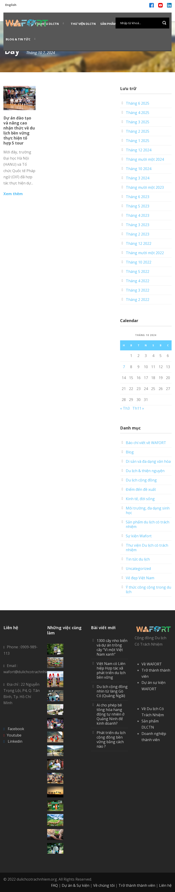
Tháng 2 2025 (137, 131)
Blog (130, 452)
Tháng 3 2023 (137, 224)
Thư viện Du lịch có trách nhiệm (147, 547)
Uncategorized (138, 568)
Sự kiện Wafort (139, 535)
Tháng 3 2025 (137, 121)
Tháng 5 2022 (137, 271)
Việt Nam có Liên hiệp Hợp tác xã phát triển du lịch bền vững (111, 670)
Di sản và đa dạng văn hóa (148, 461)
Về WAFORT (152, 664)
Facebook (16, 728)
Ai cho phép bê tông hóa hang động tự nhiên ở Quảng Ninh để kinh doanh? (110, 714)
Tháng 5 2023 (137, 206)
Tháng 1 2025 (137, 140)
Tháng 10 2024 (138, 168)
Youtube (14, 735)
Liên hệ (165, 885)
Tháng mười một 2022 (145, 252)
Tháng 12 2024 (138, 150)
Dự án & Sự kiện (75, 885)
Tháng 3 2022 (137, 290)
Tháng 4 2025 (137, 112)
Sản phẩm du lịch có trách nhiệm (147, 524)
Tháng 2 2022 (137, 299)
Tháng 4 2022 (137, 280)
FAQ (54, 885)
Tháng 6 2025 (137, 103)
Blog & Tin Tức (18, 39)
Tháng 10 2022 (138, 262)
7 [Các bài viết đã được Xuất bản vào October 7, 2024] (124, 366)
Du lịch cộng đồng (141, 480)
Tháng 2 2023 (137, 234)
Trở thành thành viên (136, 885)
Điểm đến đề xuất (141, 489)
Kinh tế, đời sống (140, 498)
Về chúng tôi (104, 885)
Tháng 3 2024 (137, 178)
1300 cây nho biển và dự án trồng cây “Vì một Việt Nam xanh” (112, 647)
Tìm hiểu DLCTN (47, 24)
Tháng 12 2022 (138, 243)
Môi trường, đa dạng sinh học (148, 510)
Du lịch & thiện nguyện (145, 470)
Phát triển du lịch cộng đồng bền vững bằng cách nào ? (111, 739)
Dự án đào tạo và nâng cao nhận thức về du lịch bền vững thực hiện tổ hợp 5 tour (19, 130)
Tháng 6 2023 (137, 196)
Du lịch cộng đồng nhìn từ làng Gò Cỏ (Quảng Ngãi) (112, 691)
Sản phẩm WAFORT (115, 24)
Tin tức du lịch (138, 559)
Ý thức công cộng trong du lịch (148, 589)
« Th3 (125, 408)
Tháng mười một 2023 (145, 187)
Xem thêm (13, 193)
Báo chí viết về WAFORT (146, 442)
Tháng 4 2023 (137, 215)
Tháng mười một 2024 (145, 159)
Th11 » (138, 408)
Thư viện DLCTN (83, 24)
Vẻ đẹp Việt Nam (140, 577)
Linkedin (15, 741)
